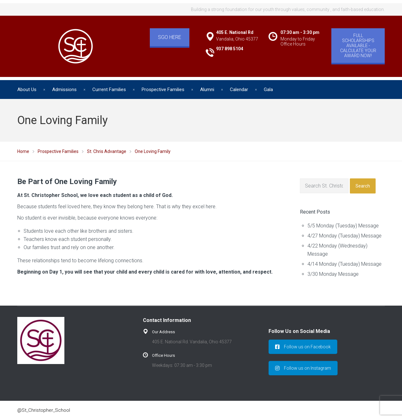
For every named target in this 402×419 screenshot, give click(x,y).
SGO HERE (169, 37)
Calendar (239, 89)
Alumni (207, 89)
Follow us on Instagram (303, 368)
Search (363, 186)
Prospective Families (163, 89)
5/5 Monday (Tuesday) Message (343, 226)
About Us (26, 89)
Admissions (64, 89)
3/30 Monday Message (333, 274)
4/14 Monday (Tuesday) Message (344, 264)
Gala (268, 89)
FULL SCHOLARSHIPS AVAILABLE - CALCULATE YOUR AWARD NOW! (358, 45)
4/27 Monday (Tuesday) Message (344, 236)
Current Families (109, 89)
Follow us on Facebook (303, 346)
